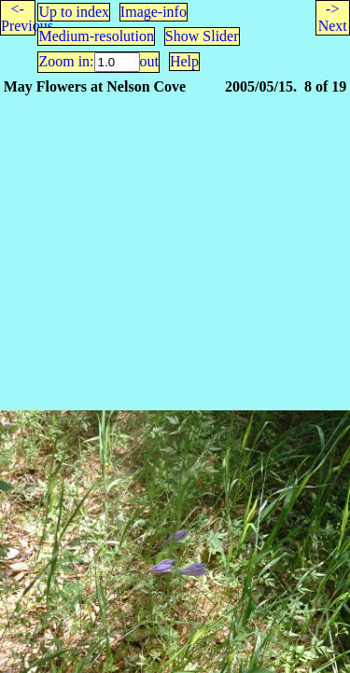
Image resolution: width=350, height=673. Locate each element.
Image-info (153, 12)
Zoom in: (65, 61)
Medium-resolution (96, 36)
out (149, 61)
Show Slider (202, 36)
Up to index (73, 12)
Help (184, 61)
